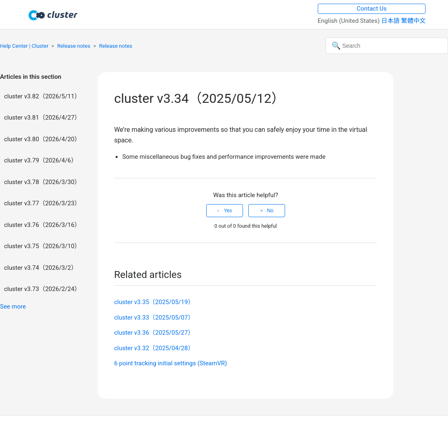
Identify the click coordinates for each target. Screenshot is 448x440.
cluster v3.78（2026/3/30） (42, 182)
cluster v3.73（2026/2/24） (42, 289)
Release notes (73, 46)
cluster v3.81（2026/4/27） (42, 117)
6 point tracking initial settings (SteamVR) (170, 363)
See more (13, 306)
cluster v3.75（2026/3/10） (42, 246)
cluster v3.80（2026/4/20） (42, 139)
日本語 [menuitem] (391, 20)
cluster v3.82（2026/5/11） (42, 96)
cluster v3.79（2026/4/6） (40, 160)
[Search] (386, 46)
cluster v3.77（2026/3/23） (42, 203)
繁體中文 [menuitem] (413, 20)
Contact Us (372, 8)
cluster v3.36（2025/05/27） (154, 332)
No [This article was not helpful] (270, 210)
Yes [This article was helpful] (228, 210)
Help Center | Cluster (24, 46)
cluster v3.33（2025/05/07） (154, 317)
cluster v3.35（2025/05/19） (154, 302)
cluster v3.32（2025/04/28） (154, 348)
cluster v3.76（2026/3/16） (42, 225)
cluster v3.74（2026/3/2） (40, 267)
